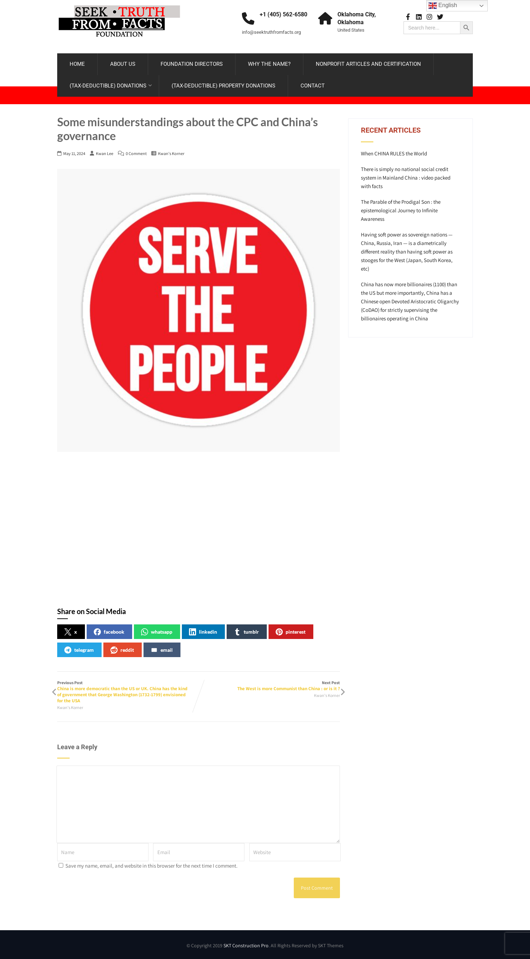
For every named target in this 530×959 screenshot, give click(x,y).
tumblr (246, 631)
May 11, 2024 (74, 153)
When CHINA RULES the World (394, 153)
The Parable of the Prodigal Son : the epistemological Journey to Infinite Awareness (400, 210)
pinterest (290, 631)
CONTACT (313, 85)
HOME (77, 64)
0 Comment (136, 153)
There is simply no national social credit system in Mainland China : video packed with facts (405, 178)
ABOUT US (122, 64)
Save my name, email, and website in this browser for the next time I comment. (151, 865)
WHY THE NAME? (269, 64)
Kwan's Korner (171, 153)
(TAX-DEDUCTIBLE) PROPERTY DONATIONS (223, 85)
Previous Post (128, 692)
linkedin (203, 631)
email (162, 650)
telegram (79, 650)
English (442, 5)
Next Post (269, 686)
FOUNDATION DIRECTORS (192, 64)
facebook (109, 631)
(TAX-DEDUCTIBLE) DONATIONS (111, 85)
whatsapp (156, 631)
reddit (122, 650)
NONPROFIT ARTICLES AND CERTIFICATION (368, 64)
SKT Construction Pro (246, 945)
